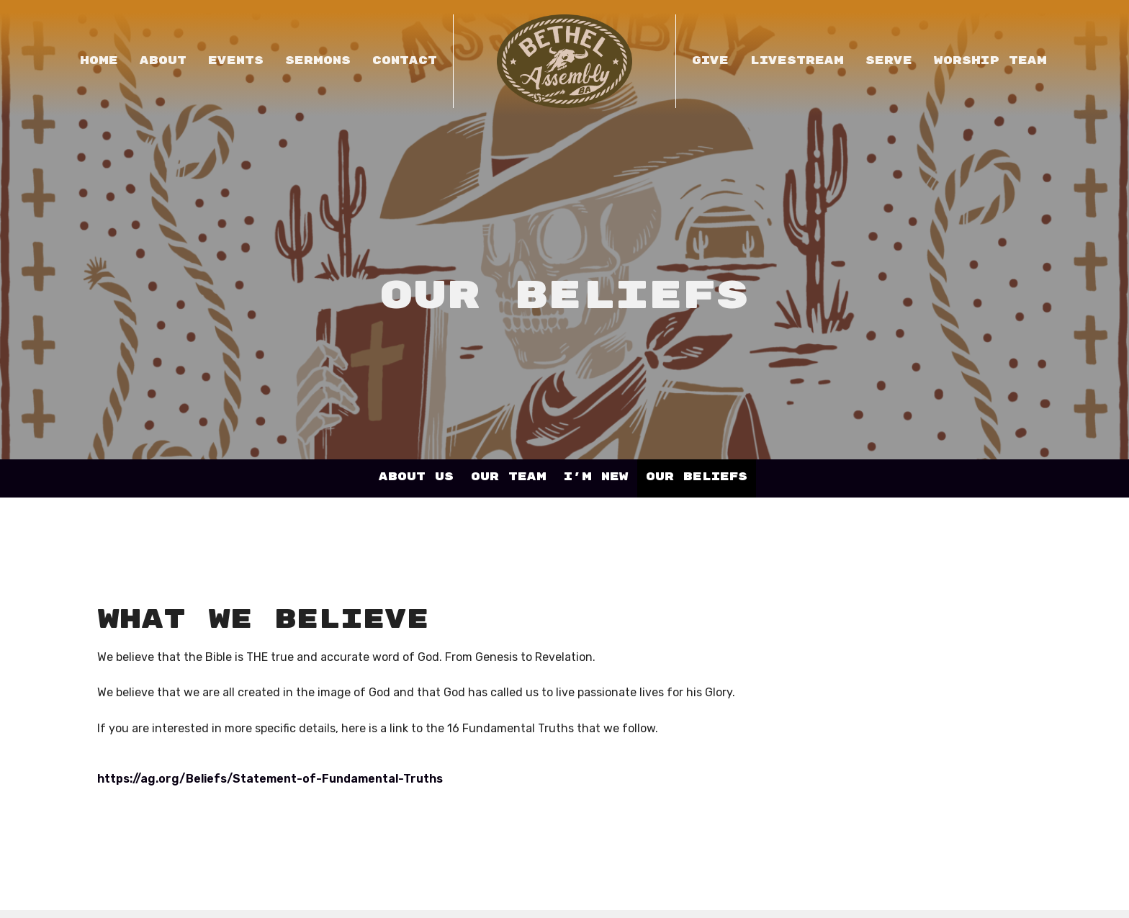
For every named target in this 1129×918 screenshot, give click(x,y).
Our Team (508, 477)
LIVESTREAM (797, 61)
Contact (404, 61)
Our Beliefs (696, 477)
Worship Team (990, 61)
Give (710, 61)
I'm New (596, 477)
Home (99, 61)
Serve (888, 61)
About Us (416, 477)
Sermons (318, 61)
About (163, 61)
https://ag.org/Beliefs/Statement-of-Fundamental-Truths (270, 779)
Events (236, 61)
